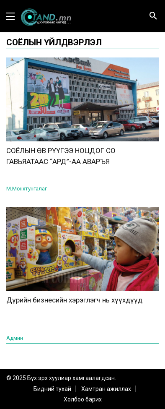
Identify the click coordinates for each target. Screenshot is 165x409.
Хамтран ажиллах (106, 389)
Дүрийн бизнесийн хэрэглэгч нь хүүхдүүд (74, 300)
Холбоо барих (83, 399)
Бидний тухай (52, 389)
